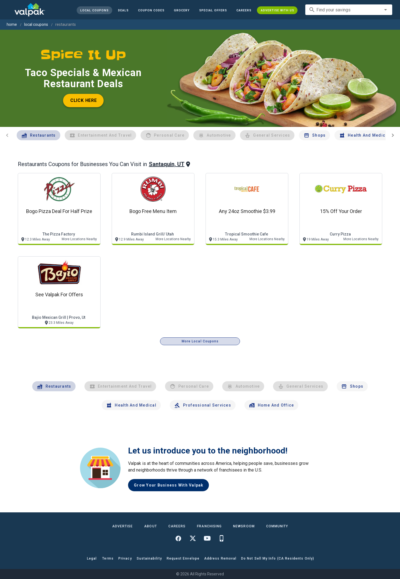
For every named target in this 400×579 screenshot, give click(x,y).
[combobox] (348, 9)
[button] (212, 10)
